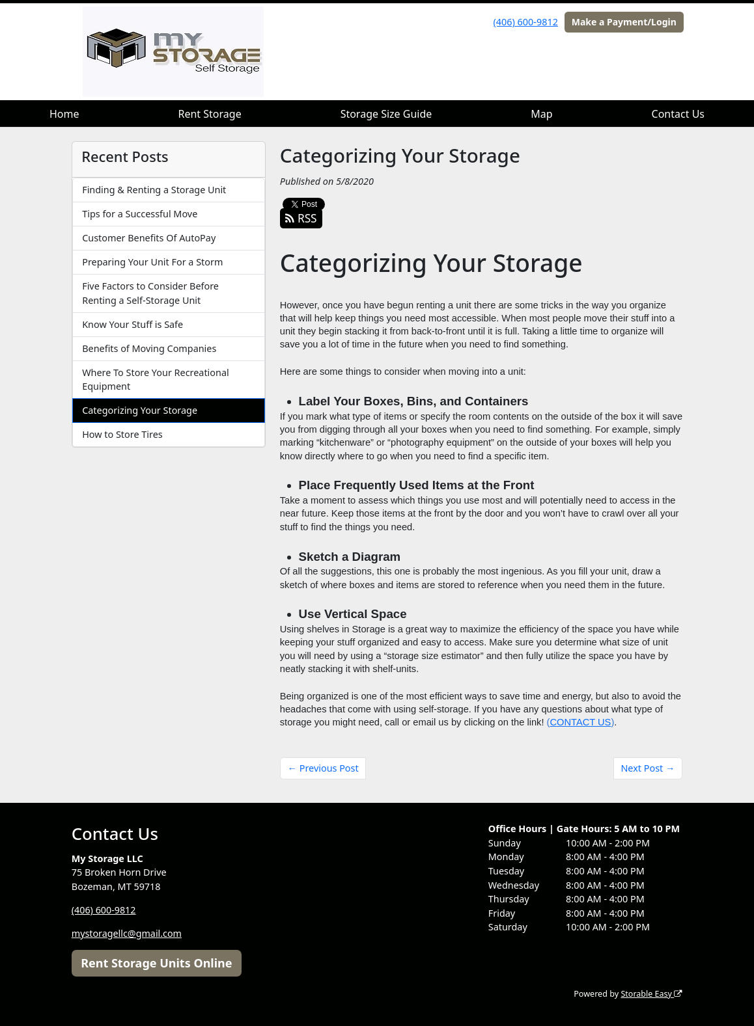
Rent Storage (209, 114)
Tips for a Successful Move (139, 214)
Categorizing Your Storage (139, 410)
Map (541, 114)
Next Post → (648, 768)
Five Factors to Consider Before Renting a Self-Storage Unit (150, 293)
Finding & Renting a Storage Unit (154, 189)
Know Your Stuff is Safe (132, 324)
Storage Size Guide (386, 114)
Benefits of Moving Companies (149, 348)
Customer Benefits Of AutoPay (149, 238)
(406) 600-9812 (526, 22)
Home (64, 114)
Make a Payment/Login (624, 22)
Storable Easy (651, 993)
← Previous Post (323, 768)
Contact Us (678, 114)
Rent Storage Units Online (156, 963)
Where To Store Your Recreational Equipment (155, 379)
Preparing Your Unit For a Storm (152, 262)
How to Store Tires (122, 434)
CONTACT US (580, 722)
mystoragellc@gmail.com (127, 933)
